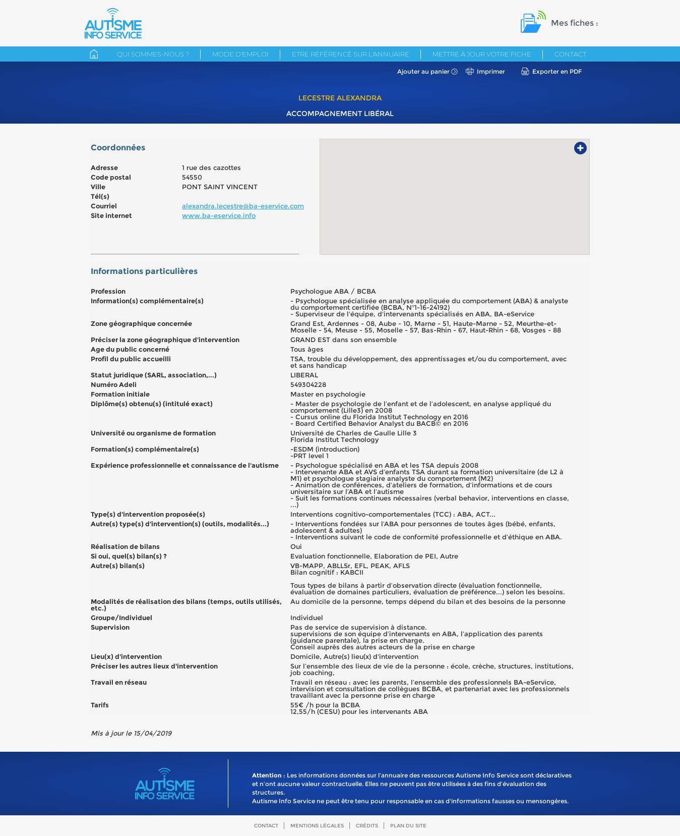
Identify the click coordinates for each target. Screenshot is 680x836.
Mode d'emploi (240, 54)
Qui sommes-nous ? (153, 54)
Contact (570, 54)
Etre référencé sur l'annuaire (350, 54)
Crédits (367, 825)
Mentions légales (317, 825)
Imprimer (491, 71)
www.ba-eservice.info (219, 215)
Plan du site (408, 825)
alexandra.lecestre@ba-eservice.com (243, 206)
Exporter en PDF (557, 71)
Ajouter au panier (423, 71)
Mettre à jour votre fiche (481, 54)
